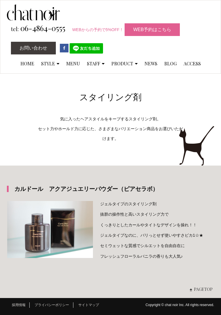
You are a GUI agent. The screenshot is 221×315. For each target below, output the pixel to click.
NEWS (150, 63)
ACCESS (192, 63)
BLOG (170, 63)
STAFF (95, 63)
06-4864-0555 (38, 28)
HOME (27, 63)
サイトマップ (88, 305)
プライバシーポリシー (52, 305)
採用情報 (19, 305)
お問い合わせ (33, 47)
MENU (73, 63)
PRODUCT (124, 63)
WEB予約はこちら (152, 29)
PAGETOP (203, 289)
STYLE (50, 63)
